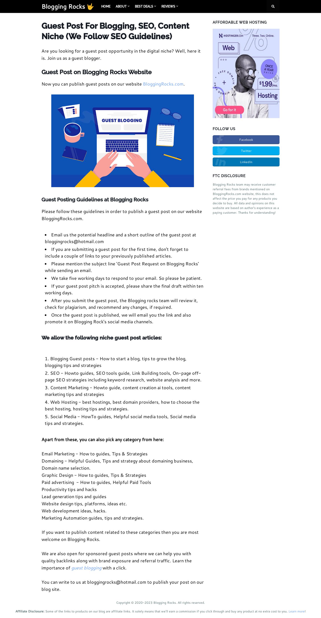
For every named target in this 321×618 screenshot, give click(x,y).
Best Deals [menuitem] (144, 6)
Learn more (296, 611)
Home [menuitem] (105, 6)
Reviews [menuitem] (168, 6)
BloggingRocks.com (163, 84)
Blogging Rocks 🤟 (67, 6)
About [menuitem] (121, 6)
